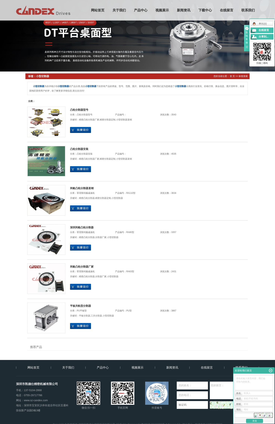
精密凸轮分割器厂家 (89, 119)
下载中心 (205, 10)
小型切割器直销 (124, 119)
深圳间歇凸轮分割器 (82, 227)
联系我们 (248, 10)
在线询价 (80, 130)
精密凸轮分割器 (87, 198)
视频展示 (162, 10)
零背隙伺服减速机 (86, 193)
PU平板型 (82, 310)
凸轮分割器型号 (79, 109)
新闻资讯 (184, 10)
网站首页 (98, 10)
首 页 (232, 76)
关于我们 (119, 10)
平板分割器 (84, 315)
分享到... (263, 36)
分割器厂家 (100, 237)
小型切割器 (117, 198)
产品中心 (141, 10)
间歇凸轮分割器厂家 (82, 266)
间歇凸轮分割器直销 (82, 188)
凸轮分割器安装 (79, 148)
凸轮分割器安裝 (84, 154)
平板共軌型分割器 (80, 305)
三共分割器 (96, 315)
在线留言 (227, 10)
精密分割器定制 (107, 119)
